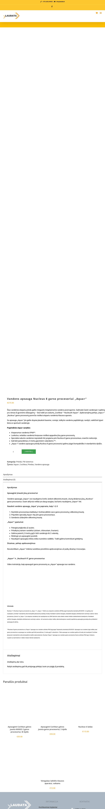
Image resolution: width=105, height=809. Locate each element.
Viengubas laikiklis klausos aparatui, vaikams (52, 782)
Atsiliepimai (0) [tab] (9, 480)
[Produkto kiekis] (13, 452)
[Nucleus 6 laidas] (85, 707)
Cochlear (23, 464)
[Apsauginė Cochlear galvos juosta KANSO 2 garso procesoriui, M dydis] (19, 707)
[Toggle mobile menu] (101, 13)
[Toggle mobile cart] (97, 13)
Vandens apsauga (42, 464)
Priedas (31, 464)
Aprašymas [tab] (8, 474)
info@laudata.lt (60, 1)
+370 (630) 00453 (48, 1)
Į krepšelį (29, 451)
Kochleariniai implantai (48, 807)
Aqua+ (16, 464)
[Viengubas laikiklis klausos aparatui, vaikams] (52, 761)
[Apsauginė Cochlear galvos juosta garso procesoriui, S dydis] (52, 707)
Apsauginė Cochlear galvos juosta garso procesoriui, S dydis (52, 728)
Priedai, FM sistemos (24, 462)
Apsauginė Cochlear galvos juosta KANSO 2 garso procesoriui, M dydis (19, 729)
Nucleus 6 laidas (85, 727)
